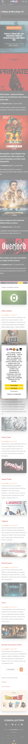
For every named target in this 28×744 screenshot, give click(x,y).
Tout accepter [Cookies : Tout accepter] (14, 385)
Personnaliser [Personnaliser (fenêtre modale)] (14, 391)
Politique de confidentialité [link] (14, 394)
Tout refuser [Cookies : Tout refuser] (14, 388)
